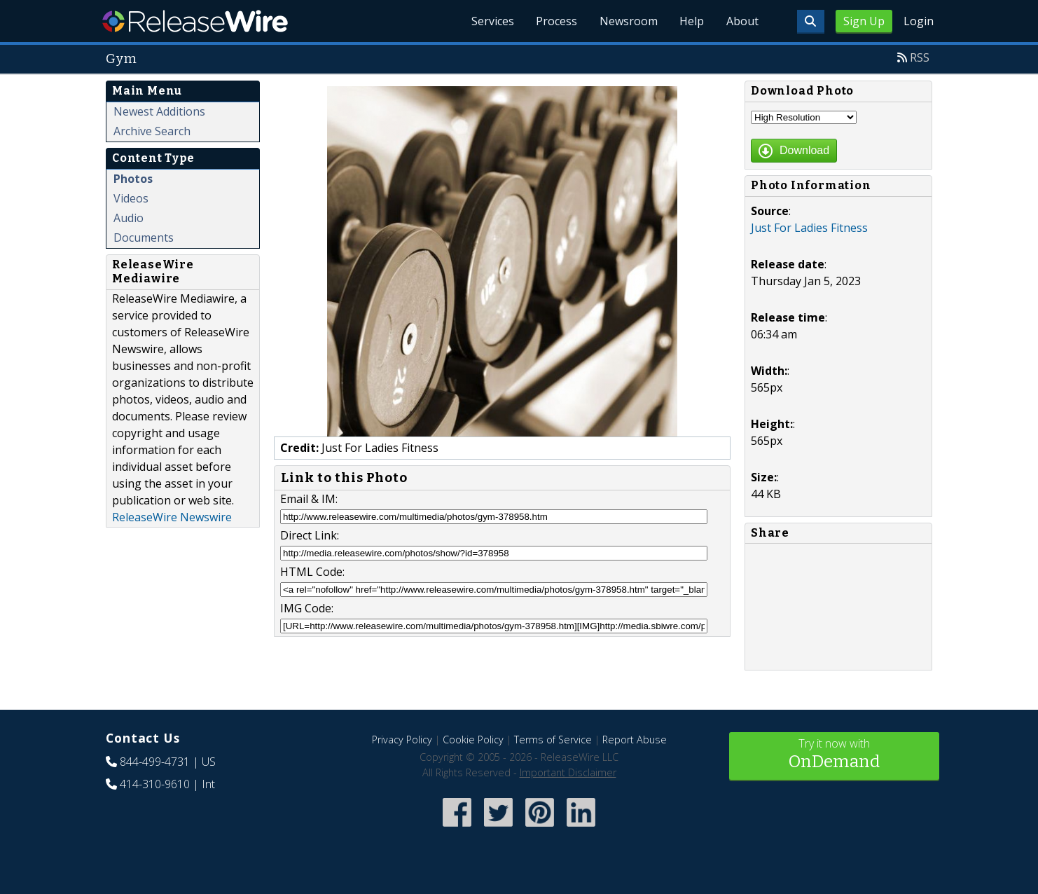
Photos (133, 178)
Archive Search (152, 131)
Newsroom (627, 21)
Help (691, 21)
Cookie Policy (473, 739)
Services (490, 21)
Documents (143, 237)
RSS (919, 57)
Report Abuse (634, 739)
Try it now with (834, 755)
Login (919, 21)
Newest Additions (159, 111)
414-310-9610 (155, 784)
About (742, 21)
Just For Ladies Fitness (809, 227)
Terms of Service (553, 739)
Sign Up (864, 21)
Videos (130, 198)
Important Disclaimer (568, 772)
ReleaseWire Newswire (172, 517)
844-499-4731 (155, 761)
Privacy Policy (402, 739)
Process (555, 21)
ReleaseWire (195, 21)
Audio (128, 218)
